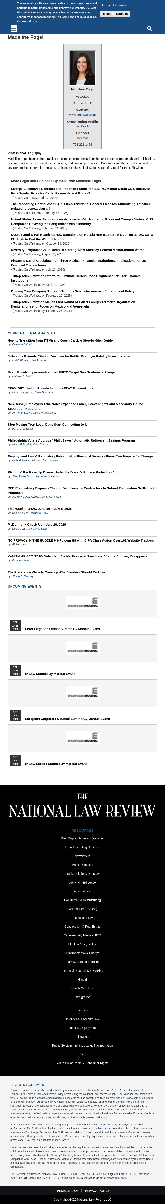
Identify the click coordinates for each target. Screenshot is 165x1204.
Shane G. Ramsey (22, 576)
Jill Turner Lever (21, 412)
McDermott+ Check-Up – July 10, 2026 (37, 524)
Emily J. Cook (20, 512)
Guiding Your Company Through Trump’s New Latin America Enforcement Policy (72, 291)
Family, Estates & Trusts (82, 962)
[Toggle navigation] (14, 28)
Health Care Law (82, 988)
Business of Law (82, 917)
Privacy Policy (55, 1094)
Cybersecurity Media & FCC (82, 935)
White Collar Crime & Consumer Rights (83, 1063)
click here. (121, 1177)
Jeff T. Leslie (39, 360)
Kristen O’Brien (38, 528)
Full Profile (82, 126)
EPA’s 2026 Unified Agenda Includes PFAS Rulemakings (50, 388)
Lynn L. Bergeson (22, 392)
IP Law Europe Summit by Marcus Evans (56, 763)
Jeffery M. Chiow (51, 496)
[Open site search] (149, 28)
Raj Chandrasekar (22, 428)
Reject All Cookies (115, 13)
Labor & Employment (83, 1028)
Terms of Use (34, 1094)
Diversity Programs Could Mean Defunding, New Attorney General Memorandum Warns (78, 250)
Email (84, 138)
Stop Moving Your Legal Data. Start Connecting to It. (48, 424)
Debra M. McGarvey (44, 412)
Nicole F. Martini (21, 444)
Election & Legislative (82, 944)
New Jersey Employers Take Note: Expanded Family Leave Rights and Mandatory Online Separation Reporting (75, 406)
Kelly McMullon (21, 460)
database (40, 1097)
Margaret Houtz (40, 512)
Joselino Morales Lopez (25, 496)
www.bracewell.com (82, 115)
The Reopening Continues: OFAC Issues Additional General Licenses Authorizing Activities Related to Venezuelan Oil (81, 206)
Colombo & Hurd (21, 344)
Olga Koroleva (20, 560)
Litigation (82, 1036)
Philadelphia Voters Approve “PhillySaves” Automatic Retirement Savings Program (71, 440)
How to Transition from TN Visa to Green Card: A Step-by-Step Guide (60, 340)
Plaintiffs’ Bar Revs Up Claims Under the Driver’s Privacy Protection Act (63, 472)
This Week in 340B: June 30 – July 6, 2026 (40, 508)
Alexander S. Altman (47, 476)
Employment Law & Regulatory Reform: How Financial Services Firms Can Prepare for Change (80, 456)
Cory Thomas (41, 444)
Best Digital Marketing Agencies (82, 838)
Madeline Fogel (82, 89)
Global (82, 979)
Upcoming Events (24, 586)
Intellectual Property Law (82, 1019)
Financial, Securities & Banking (82, 970)
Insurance (82, 1010)
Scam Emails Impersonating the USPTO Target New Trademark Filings (61, 372)
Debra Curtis (19, 528)
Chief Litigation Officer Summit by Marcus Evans (62, 629)
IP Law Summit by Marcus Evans (50, 674)
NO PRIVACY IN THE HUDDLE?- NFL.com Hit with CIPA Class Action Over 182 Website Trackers (81, 540)
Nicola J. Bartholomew (45, 460)
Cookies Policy (27, 21)
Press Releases (82, 865)
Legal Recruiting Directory (82, 847)
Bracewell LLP (82, 103)
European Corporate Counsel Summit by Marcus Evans (67, 719)
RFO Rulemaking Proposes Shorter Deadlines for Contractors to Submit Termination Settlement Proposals (81, 490)
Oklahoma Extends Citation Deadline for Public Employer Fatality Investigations (69, 356)
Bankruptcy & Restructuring (82, 900)
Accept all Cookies (113, 5)
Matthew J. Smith (22, 376)
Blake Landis (19, 544)
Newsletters (82, 856)
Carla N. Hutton (44, 392)
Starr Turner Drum (22, 476)
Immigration (82, 997)
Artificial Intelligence (82, 882)
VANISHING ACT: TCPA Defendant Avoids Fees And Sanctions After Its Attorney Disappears (78, 556)
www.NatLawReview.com (124, 1097)
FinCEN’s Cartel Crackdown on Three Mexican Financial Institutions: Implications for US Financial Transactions (78, 263)
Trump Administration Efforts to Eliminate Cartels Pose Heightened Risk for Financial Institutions (76, 278)
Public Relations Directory (82, 873)
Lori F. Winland (20, 360)
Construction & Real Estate (82, 926)
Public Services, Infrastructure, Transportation (82, 1045)
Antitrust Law (82, 891)
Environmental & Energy (82, 953)
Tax (82, 1054)
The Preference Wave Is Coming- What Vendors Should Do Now (56, 572)
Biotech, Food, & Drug (82, 909)
